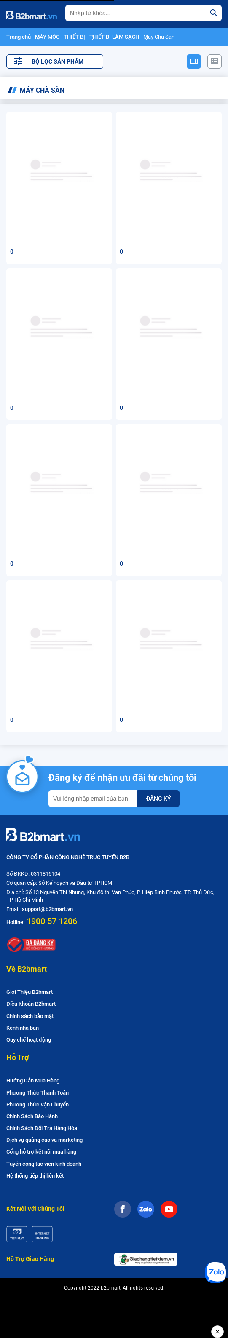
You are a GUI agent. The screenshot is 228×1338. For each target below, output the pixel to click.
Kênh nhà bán (22, 1028)
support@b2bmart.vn (47, 909)
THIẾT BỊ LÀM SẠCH (114, 37)
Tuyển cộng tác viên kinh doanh (43, 1164)
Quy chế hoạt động (28, 1039)
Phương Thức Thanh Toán (37, 1093)
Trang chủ (18, 37)
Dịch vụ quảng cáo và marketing (44, 1140)
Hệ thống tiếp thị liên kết (35, 1175)
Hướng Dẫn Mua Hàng (32, 1080)
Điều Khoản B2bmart (31, 1004)
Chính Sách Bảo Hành (32, 1116)
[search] (214, 13)
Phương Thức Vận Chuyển (37, 1104)
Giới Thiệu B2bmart (29, 992)
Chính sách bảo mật (30, 1016)
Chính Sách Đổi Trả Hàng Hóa (41, 1128)
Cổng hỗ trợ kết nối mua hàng (41, 1151)
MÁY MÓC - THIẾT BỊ (60, 37)
